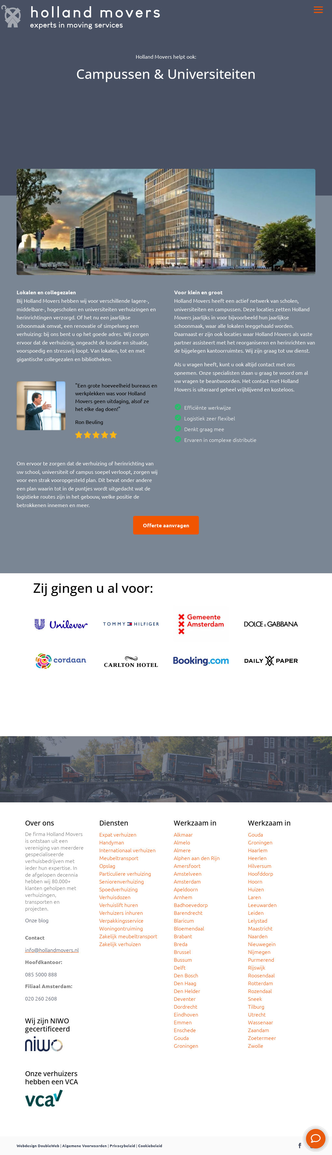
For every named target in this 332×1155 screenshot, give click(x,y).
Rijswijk (256, 967)
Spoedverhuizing (118, 889)
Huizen (256, 889)
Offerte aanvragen (166, 525)
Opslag (107, 865)
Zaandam (258, 1029)
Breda (180, 943)
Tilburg (256, 1006)
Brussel (182, 951)
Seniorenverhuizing (121, 881)
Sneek (255, 998)
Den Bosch (186, 975)
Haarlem (258, 850)
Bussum (183, 959)
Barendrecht (188, 912)
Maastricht (260, 928)
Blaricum (184, 920)
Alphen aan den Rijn (197, 857)
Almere (182, 850)
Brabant (183, 936)
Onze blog (36, 920)
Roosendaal (261, 975)
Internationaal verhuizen (127, 850)
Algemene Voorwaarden (84, 1145)
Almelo (182, 842)
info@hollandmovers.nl (52, 949)
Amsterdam (187, 881)
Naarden (258, 936)
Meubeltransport (118, 857)
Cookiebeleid (150, 1145)
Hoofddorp (260, 873)
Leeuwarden (262, 904)
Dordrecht (185, 1006)
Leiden (256, 912)
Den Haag (185, 983)
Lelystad (257, 920)
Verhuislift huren (118, 904)
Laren (254, 896)
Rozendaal (260, 990)
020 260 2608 (41, 998)
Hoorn (255, 881)
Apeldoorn (186, 889)
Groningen (186, 1045)
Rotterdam (260, 983)
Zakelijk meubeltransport (128, 936)
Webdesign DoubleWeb (38, 1145)
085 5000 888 (41, 974)
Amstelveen (187, 873)
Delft (180, 967)
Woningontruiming (121, 928)
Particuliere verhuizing (125, 873)
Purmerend (261, 959)
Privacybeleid (122, 1145)
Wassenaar (260, 1022)
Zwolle (255, 1045)
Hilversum (259, 865)
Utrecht (257, 1014)
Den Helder (187, 990)
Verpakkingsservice (121, 920)
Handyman (111, 842)
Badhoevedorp (191, 904)
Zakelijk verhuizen (120, 943)
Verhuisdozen (115, 896)
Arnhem (183, 896)
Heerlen (257, 857)
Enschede (185, 1029)
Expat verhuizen (117, 834)
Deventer (185, 998)
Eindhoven (186, 1014)
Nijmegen (259, 951)
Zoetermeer (262, 1037)
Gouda (181, 1037)
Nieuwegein (262, 943)
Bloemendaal (189, 928)
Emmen (183, 1022)
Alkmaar (183, 834)
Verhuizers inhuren (121, 912)
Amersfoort (187, 865)
